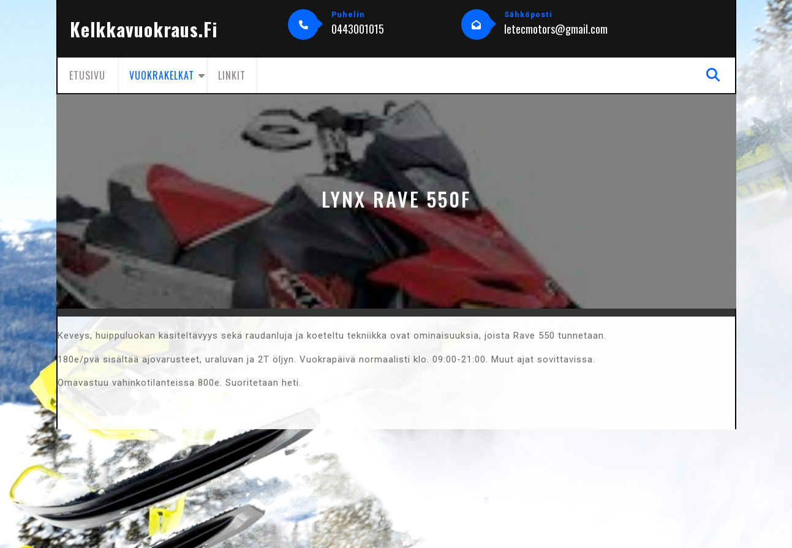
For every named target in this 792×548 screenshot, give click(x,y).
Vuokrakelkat (161, 75)
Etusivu (87, 75)
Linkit (232, 75)
